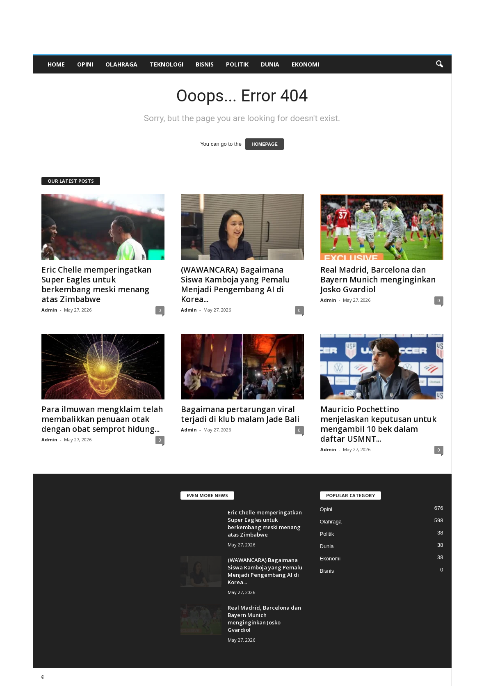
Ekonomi (305, 64)
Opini (85, 64)
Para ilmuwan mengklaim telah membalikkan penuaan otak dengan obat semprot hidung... (102, 419)
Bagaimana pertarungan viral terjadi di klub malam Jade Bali (240, 414)
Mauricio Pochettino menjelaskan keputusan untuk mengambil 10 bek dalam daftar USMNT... (378, 424)
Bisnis (205, 64)
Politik (237, 64)
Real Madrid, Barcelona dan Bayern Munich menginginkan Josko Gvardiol (378, 279)
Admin (49, 310)
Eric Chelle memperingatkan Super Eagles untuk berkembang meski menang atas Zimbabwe (96, 284)
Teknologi (166, 64)
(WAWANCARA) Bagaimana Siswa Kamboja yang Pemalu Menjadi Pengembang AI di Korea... (235, 284)
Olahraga (121, 64)
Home (56, 64)
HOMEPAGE (264, 144)
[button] (439, 64)
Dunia (270, 64)
